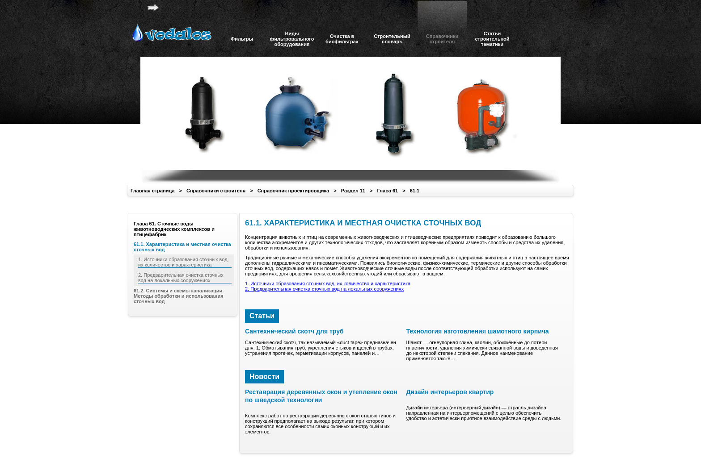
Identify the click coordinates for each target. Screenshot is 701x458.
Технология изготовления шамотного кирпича (477, 331)
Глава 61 (387, 190)
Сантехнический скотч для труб (294, 331)
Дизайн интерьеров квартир (450, 392)
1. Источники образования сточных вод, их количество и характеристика (327, 283)
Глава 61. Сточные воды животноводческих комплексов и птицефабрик (174, 229)
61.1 (414, 190)
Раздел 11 (353, 190)
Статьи (261, 316)
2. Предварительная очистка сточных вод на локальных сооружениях (324, 288)
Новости (264, 376)
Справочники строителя (215, 190)
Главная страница (153, 190)
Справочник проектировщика (293, 190)
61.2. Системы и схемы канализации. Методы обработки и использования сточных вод (179, 296)
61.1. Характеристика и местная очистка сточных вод (182, 246)
